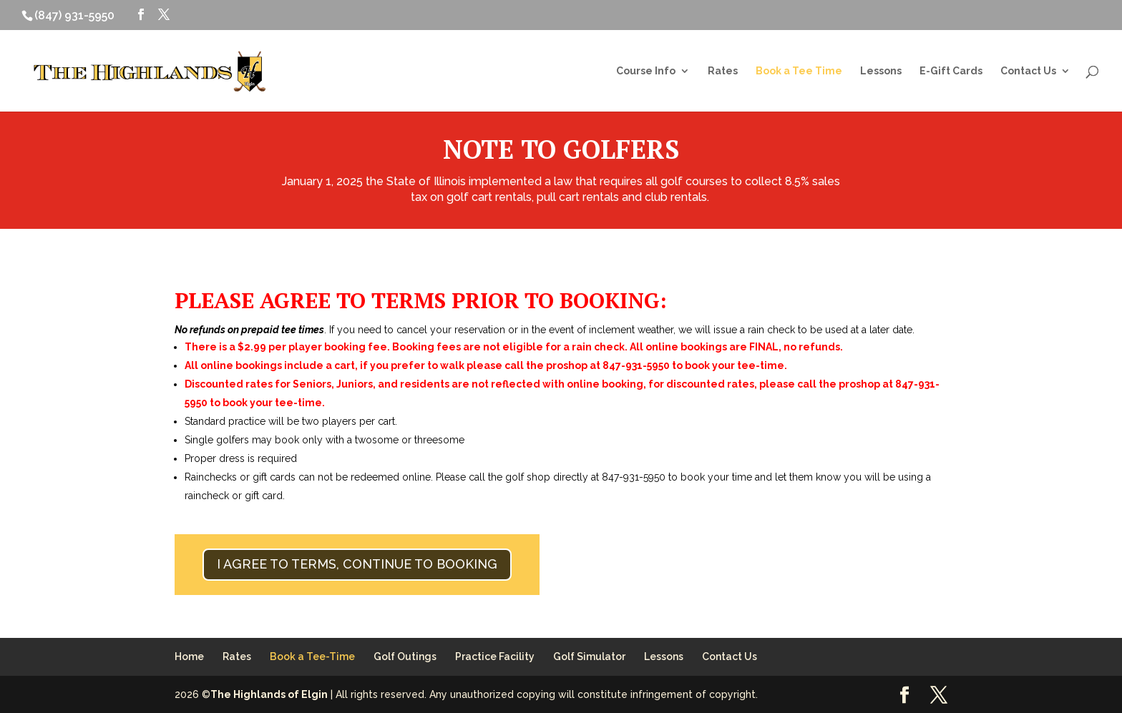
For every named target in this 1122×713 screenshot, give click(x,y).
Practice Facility (495, 656)
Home (189, 656)
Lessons (881, 71)
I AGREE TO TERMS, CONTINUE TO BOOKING (357, 563)
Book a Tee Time (799, 71)
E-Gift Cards (950, 71)
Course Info (645, 71)
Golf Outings (405, 656)
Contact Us (1028, 71)
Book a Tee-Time (312, 656)
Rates (723, 71)
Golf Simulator (589, 656)
